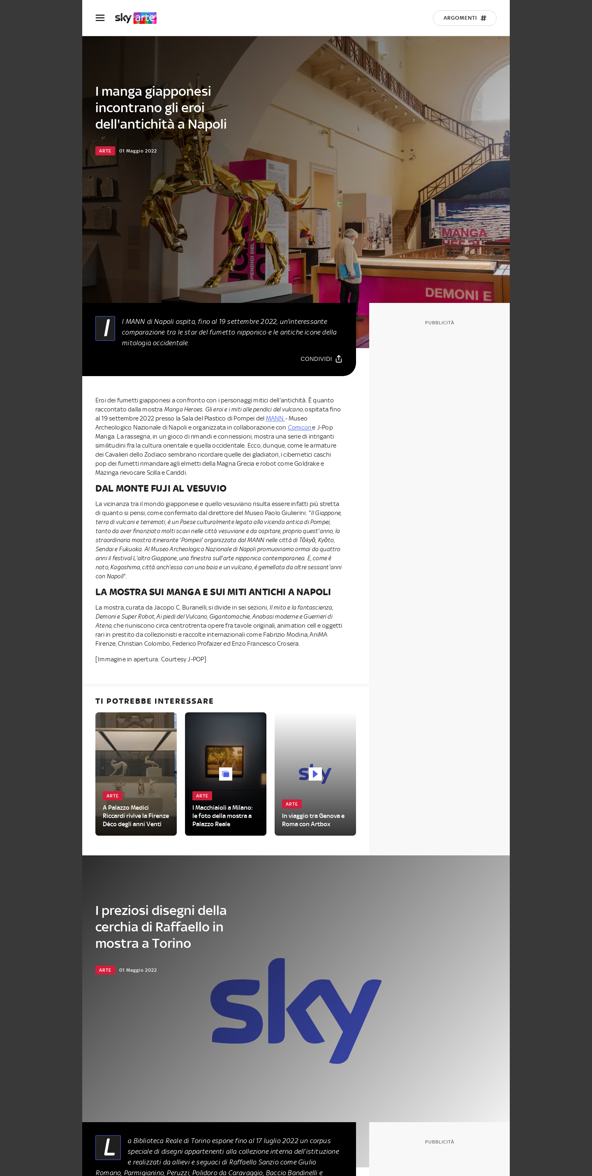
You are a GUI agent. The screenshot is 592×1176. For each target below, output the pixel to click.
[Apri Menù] (105, 18)
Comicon (300, 427)
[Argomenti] (465, 18)
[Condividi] (322, 359)
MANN (275, 418)
